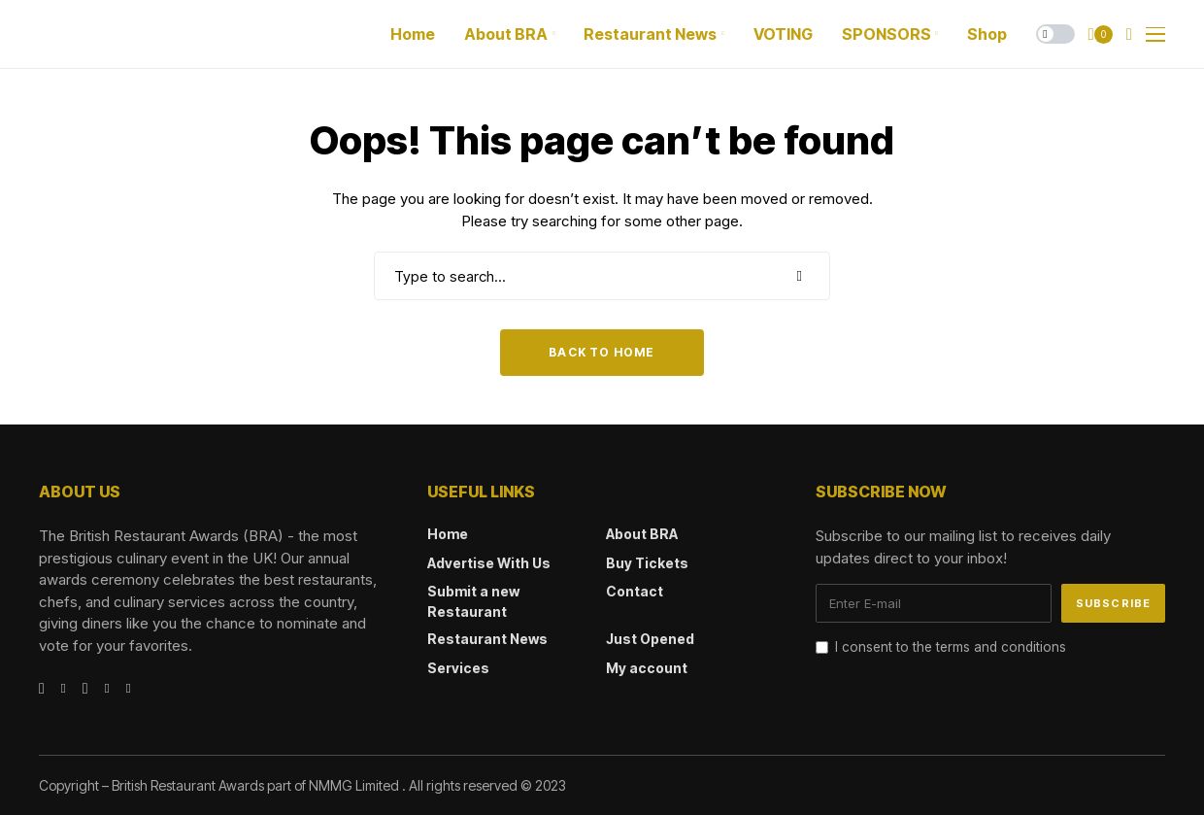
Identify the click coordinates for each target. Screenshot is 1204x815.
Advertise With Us (489, 563)
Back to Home (601, 352)
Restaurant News (487, 638)
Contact (634, 591)
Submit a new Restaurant (473, 601)
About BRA (642, 534)
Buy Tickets (647, 563)
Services (458, 668)
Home (447, 534)
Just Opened (650, 638)
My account (646, 668)
